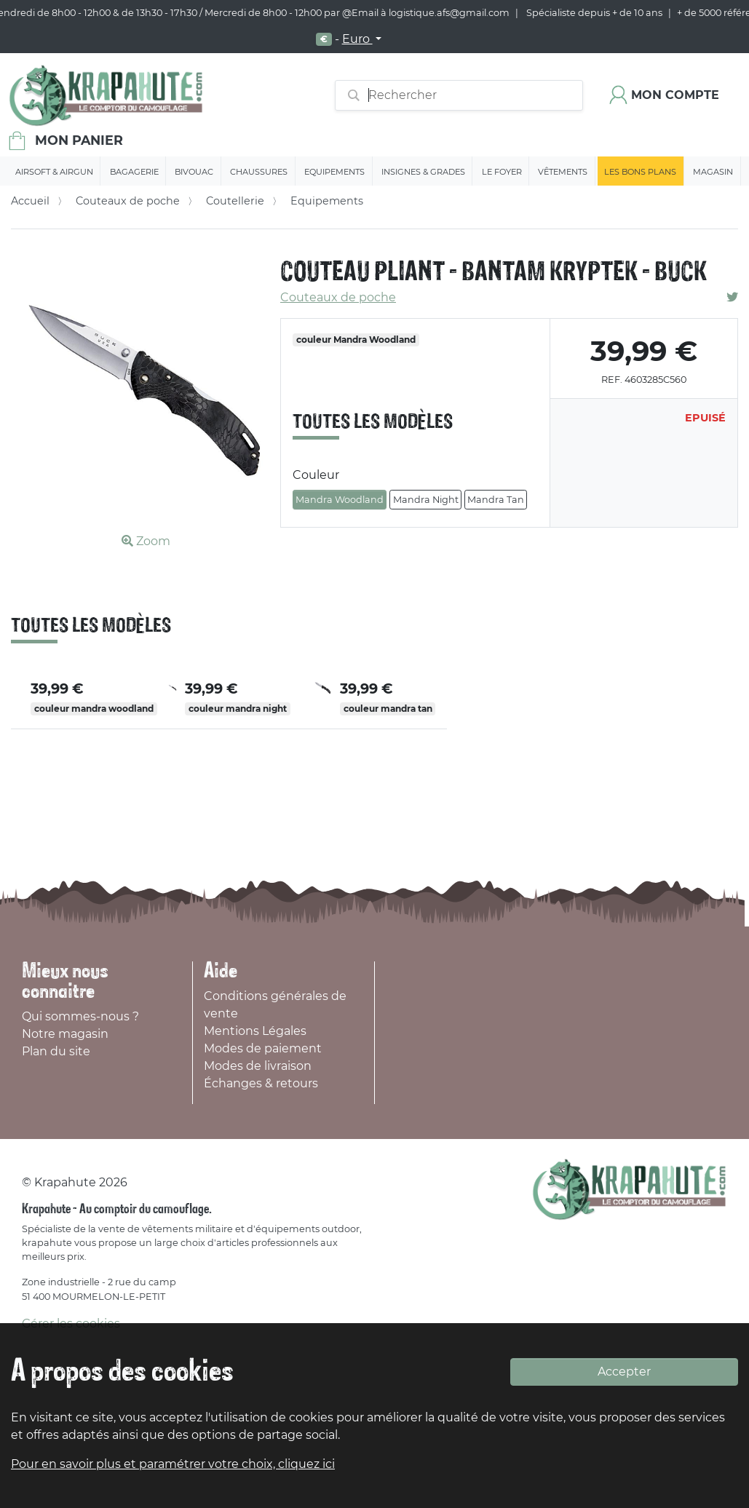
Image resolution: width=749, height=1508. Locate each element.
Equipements (334, 172)
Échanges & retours (261, 1083)
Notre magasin (65, 1034)
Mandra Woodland (340, 499)
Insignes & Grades (423, 172)
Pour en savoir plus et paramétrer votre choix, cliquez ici (173, 1464)
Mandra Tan (495, 499)
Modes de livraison (258, 1066)
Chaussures (259, 172)
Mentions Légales (255, 1031)
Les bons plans (640, 172)
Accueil (30, 200)
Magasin (713, 172)
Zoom (146, 541)
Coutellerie (235, 200)
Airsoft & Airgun (54, 172)
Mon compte (675, 95)
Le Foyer (502, 172)
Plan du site (56, 1051)
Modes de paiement (263, 1048)
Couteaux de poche (128, 200)
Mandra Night (426, 499)
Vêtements (562, 172)
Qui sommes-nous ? (80, 1016)
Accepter (624, 1371)
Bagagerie (134, 172)
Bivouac (194, 172)
